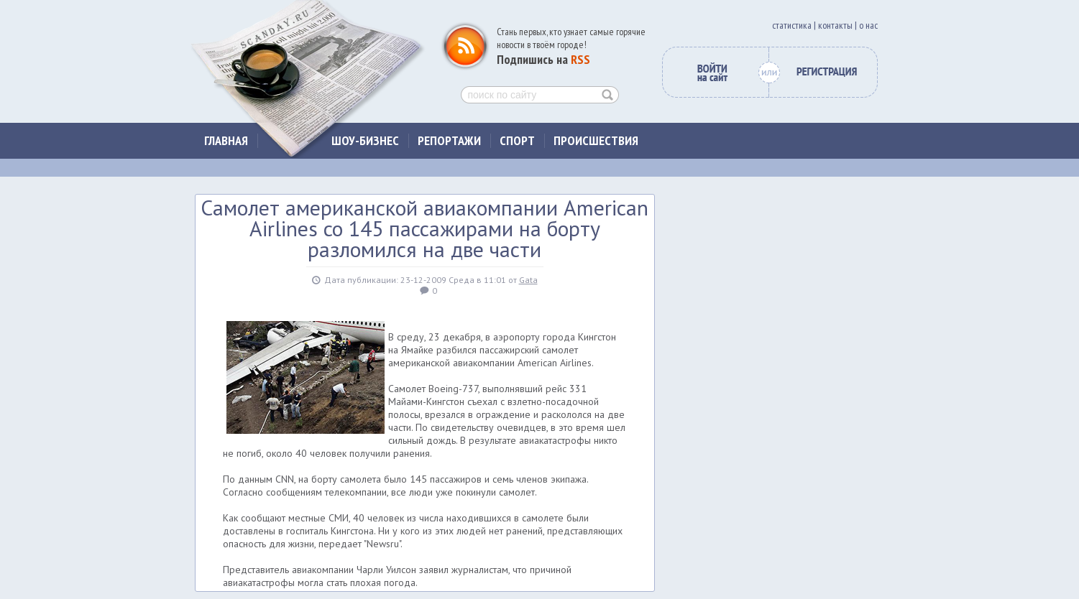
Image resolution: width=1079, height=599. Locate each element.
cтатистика (792, 25)
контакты (835, 25)
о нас (868, 25)
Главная (226, 140)
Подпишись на (543, 59)
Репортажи (449, 140)
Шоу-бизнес (365, 140)
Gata (528, 279)
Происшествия (596, 140)
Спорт (517, 140)
